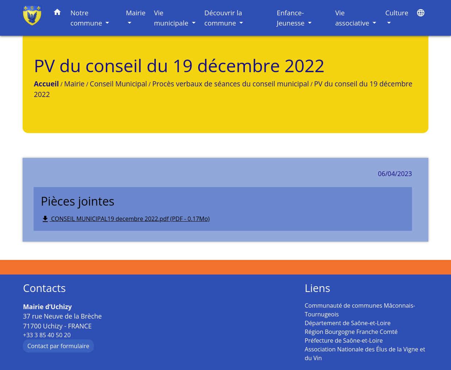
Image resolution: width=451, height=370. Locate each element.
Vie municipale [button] (172, 17)
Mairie (74, 84)
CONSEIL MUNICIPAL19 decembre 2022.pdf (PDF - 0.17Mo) (125, 219)
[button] (57, 13)
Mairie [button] (136, 12)
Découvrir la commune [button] (223, 17)
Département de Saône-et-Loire (348, 323)
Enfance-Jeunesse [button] (292, 17)
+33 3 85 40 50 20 (47, 335)
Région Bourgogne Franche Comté (351, 332)
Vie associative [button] (353, 17)
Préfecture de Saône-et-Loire (344, 340)
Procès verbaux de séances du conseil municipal (230, 84)
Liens (317, 288)
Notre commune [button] (87, 17)
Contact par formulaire (58, 346)
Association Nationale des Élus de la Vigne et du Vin (365, 353)
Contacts (44, 288)
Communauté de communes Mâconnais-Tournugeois (360, 309)
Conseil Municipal (118, 84)
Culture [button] (396, 12)
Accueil (46, 84)
